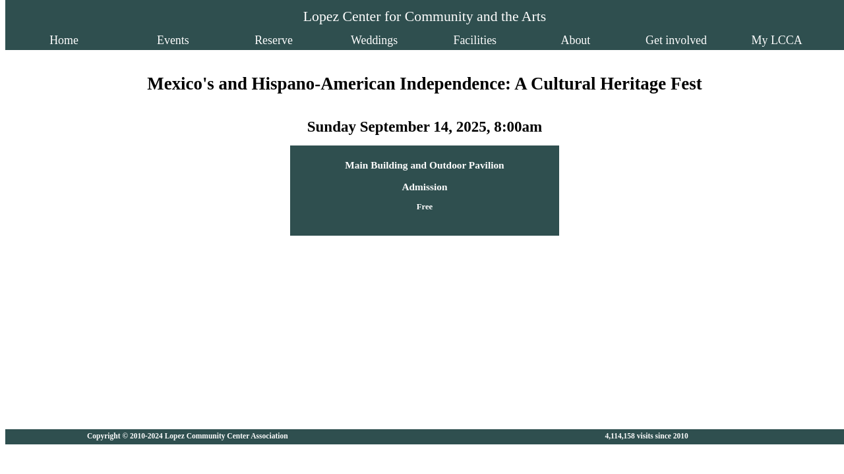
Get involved (626, 40)
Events (223, 40)
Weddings (384, 40)
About (545, 40)
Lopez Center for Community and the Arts (424, 16)
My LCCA (706, 40)
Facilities (465, 40)
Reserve (304, 40)
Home (136, 40)
